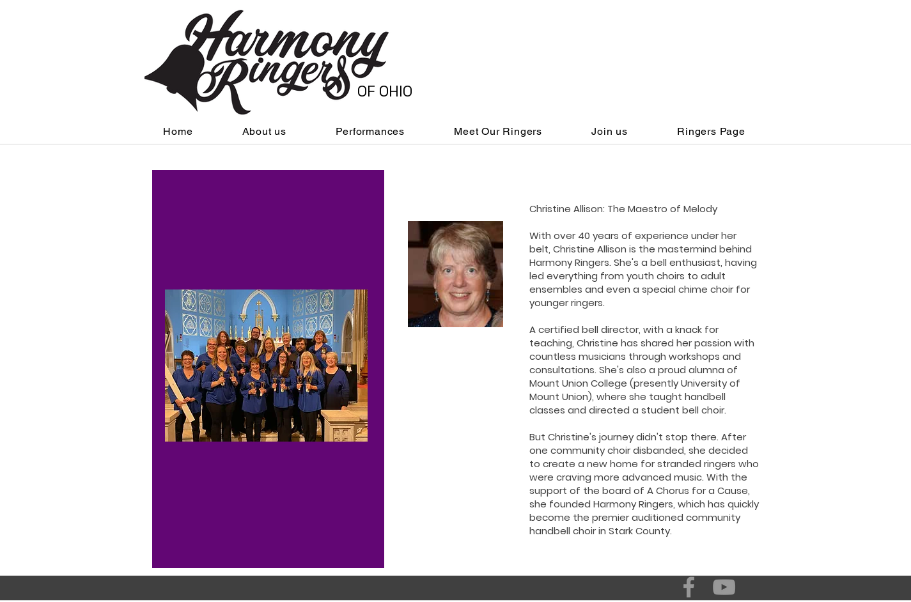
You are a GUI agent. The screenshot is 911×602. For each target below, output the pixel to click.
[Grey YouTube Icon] (724, 587)
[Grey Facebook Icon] (689, 587)
